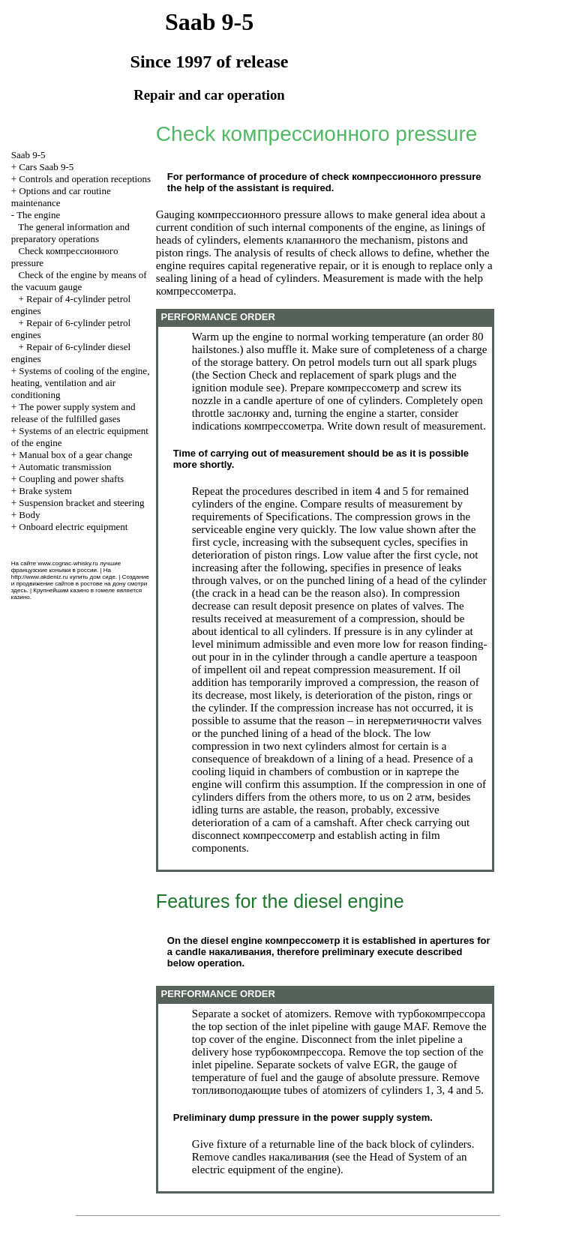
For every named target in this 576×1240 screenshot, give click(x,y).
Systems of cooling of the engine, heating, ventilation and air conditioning (80, 382)
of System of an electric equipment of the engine (329, 1163)
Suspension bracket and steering (81, 502)
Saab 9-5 (28, 154)
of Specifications (291, 517)
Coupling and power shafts (71, 478)
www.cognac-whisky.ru (68, 563)
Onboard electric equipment (73, 526)
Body (29, 514)
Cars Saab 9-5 (46, 166)
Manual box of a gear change (75, 454)
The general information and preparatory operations (70, 232)
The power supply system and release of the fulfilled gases (73, 412)
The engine (38, 214)
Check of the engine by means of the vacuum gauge (79, 280)
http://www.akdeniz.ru (39, 577)
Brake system (45, 490)
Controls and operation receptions (85, 178)
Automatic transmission (65, 466)
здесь (19, 590)
